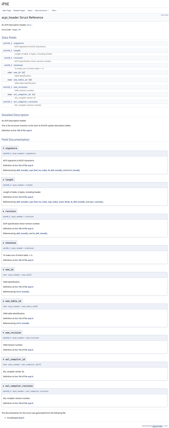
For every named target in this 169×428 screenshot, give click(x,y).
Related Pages (19, 10)
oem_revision (20, 87)
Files (55, 10)
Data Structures (42, 10)
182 (20, 165)
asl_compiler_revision (26, 102)
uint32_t (7, 43)
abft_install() (22, 170)
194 (20, 349)
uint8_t (8, 58)
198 (20, 403)
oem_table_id (20, 80)
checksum (18, 65)
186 (20, 228)
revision (18, 58)
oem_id (17, 72)
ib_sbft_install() (55, 170)
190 (20, 286)
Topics (29, 10)
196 (20, 376)
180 (18, 130)
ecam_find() (64, 202)
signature (19, 43)
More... (30, 25)
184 (20, 197)
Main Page (7, 10)
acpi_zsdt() (53, 202)
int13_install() (73, 170)
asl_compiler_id (22, 94)
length (17, 50)
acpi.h (16, 29)
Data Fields (164, 15)
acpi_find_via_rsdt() (38, 170)
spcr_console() (96, 202)
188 (20, 260)
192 (20, 318)
